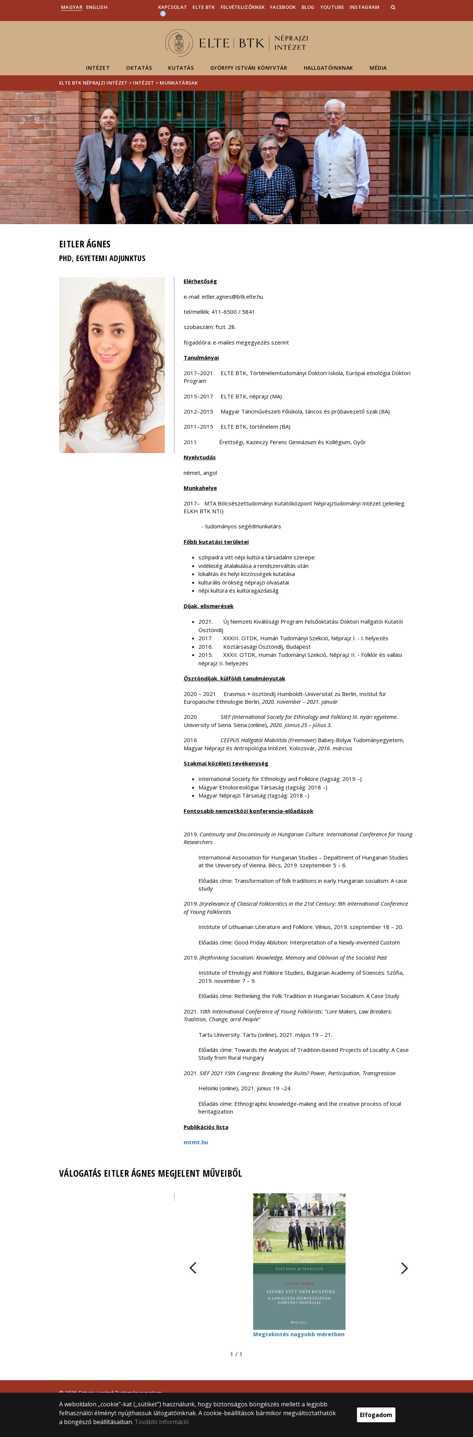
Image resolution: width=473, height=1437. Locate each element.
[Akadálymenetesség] (163, 13)
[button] (394, 7)
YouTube (332, 7)
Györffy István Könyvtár (248, 67)
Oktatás (139, 67)
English (97, 7)
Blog (308, 7)
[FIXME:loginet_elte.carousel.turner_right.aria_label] (404, 1268)
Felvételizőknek (243, 7)
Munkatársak (179, 82)
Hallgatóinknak (328, 67)
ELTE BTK (204, 7)
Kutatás (181, 67)
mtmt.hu (196, 1142)
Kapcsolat (172, 7)
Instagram (365, 7)
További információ (162, 1422)
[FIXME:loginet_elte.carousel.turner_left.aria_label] (193, 1268)
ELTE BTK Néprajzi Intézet (93, 82)
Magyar (71, 7)
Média (378, 67)
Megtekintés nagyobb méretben (298, 1334)
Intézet (98, 67)
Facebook (283, 7)
